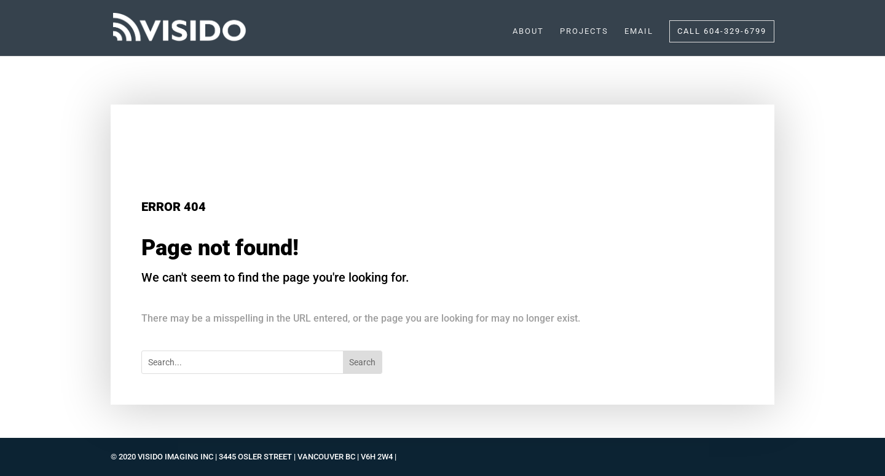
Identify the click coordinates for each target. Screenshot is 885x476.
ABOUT (528, 31)
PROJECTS (584, 31)
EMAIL (638, 31)
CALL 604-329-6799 (721, 31)
